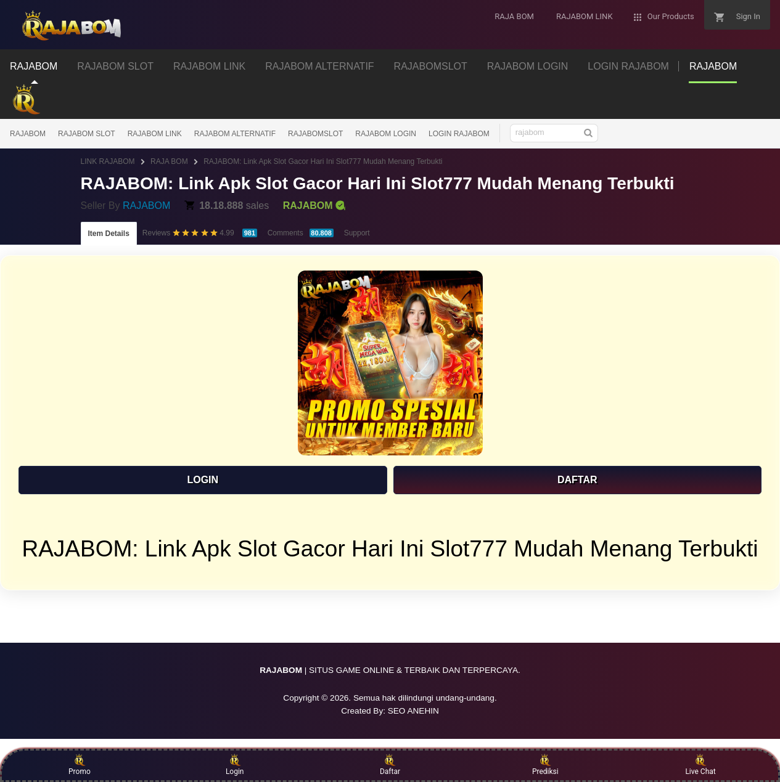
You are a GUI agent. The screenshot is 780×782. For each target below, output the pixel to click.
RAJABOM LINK (155, 133)
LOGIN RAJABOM (459, 133)
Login (235, 765)
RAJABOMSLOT (315, 133)
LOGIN (202, 479)
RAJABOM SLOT (86, 133)
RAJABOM (28, 133)
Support (357, 233)
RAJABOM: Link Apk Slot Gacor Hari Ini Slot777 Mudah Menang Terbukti (322, 161)
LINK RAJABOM (108, 161)
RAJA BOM (169, 161)
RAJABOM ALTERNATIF (235, 133)
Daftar (390, 765)
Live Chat (700, 765)
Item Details (108, 233)
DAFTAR (577, 479)
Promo (79, 765)
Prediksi (545, 765)
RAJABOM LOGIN (385, 133)
